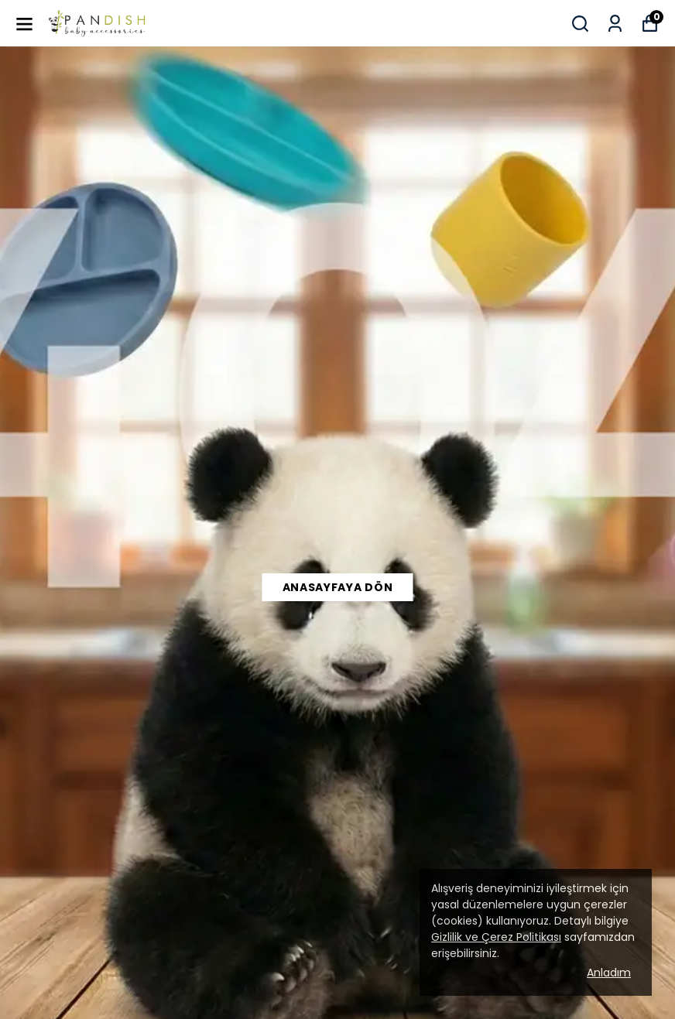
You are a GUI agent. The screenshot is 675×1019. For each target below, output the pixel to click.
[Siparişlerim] (615, 23)
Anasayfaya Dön (338, 587)
